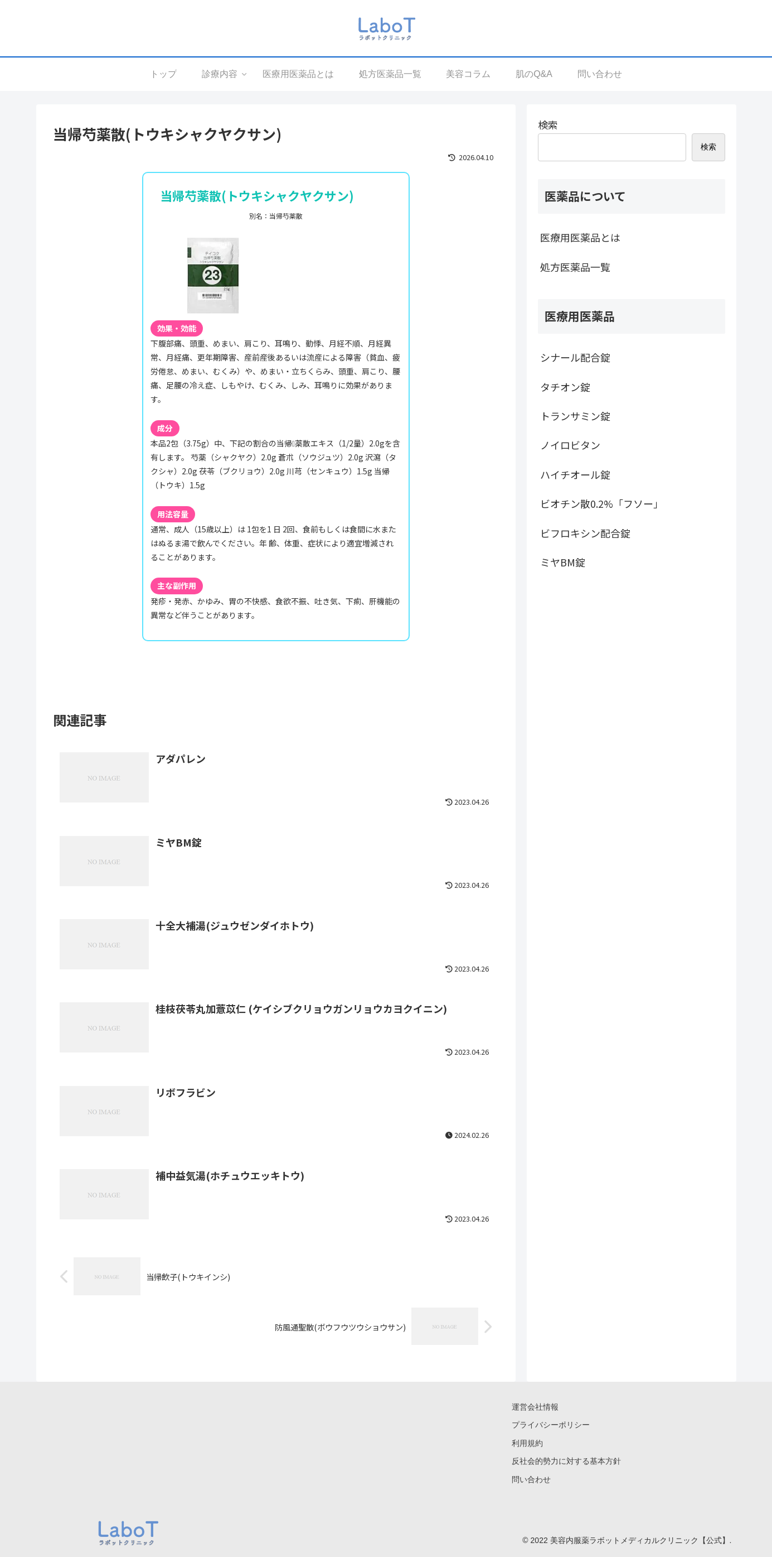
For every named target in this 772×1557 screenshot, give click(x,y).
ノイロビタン (570, 445)
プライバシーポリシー (551, 1425)
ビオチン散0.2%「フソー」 (601, 503)
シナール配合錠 (575, 357)
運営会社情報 (535, 1407)
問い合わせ (531, 1479)
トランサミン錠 (575, 416)
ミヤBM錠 (562, 562)
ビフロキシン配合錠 (585, 533)
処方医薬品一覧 (575, 267)
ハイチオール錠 (575, 474)
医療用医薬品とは (580, 237)
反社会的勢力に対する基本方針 (566, 1461)
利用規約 (527, 1443)
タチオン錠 (565, 386)
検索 (548, 124)
